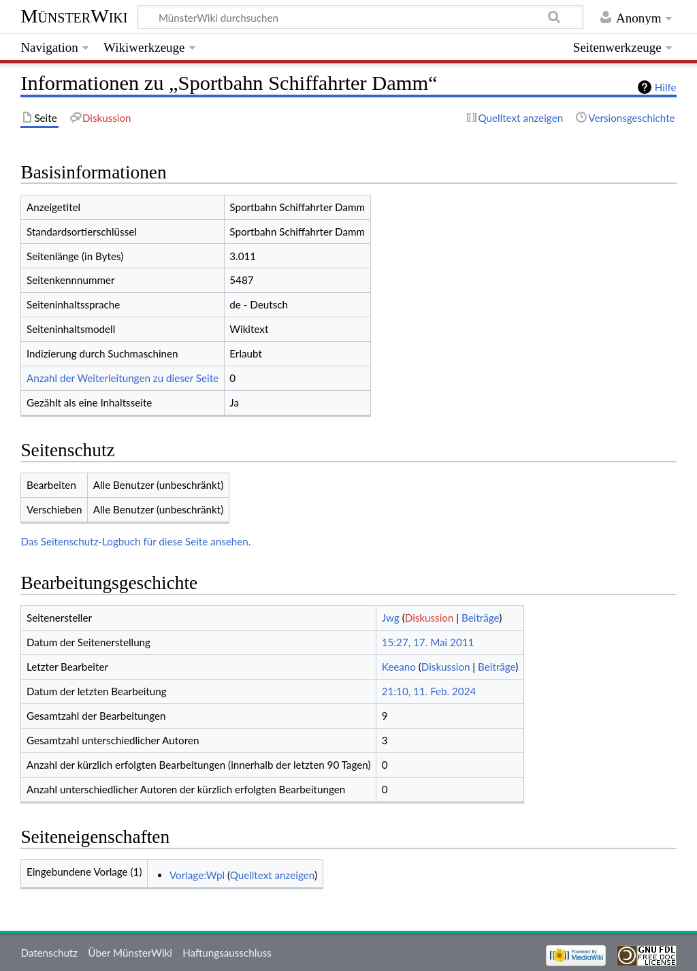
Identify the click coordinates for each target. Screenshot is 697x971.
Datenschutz (49, 952)
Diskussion (429, 617)
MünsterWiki (73, 16)
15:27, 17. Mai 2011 (428, 642)
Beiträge (480, 617)
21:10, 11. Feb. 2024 (429, 691)
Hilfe (666, 87)
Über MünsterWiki (130, 952)
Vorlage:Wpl (197, 875)
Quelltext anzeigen (272, 875)
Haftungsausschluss (227, 952)
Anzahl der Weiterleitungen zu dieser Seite (122, 378)
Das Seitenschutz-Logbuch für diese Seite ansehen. (135, 541)
